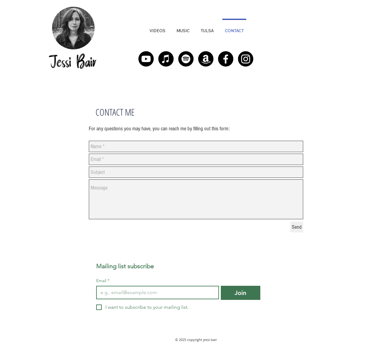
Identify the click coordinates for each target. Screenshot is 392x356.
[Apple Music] (166, 59)
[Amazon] (205, 59)
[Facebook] (225, 59)
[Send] (296, 227)
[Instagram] (245, 59)
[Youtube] (146, 59)
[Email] (156, 292)
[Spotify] (186, 59)
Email (102, 280)
